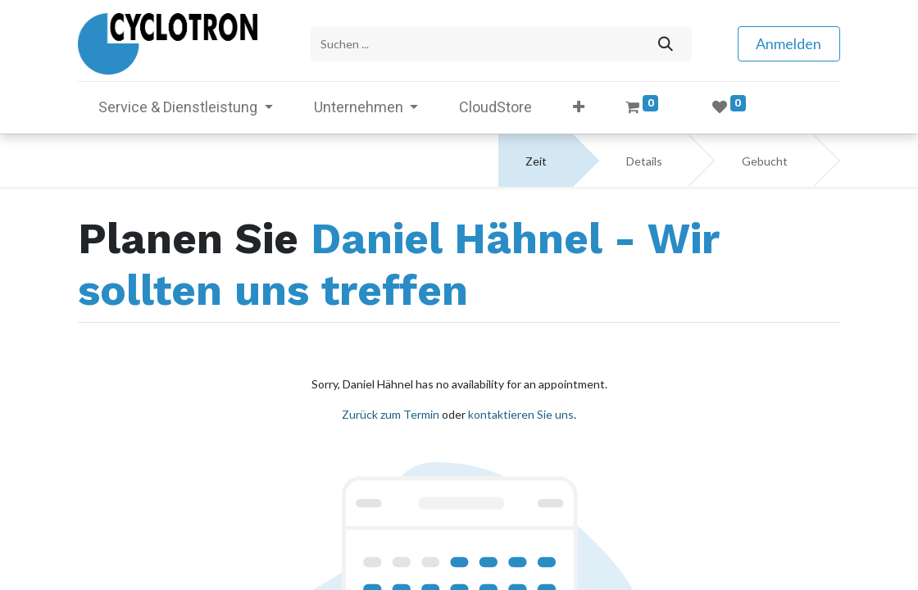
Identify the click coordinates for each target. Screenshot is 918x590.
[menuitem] (495, 106)
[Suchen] (665, 43)
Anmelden (788, 43)
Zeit (536, 161)
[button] (578, 106)
